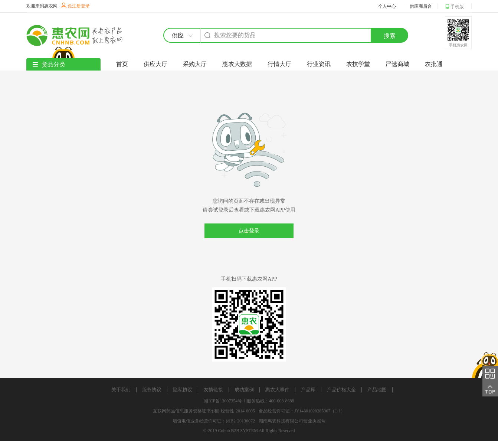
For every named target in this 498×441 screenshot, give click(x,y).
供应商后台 (421, 6)
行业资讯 (319, 64)
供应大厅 (155, 64)
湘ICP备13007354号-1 (225, 401)
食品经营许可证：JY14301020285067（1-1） (302, 411)
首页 (122, 64)
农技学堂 (358, 64)
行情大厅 (279, 64)
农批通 (434, 64)
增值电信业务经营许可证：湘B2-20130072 (214, 421)
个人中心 (387, 6)
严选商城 (397, 64)
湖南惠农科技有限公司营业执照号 (292, 421)
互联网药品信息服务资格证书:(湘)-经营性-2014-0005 (204, 411)
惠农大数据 (237, 64)
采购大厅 (195, 64)
